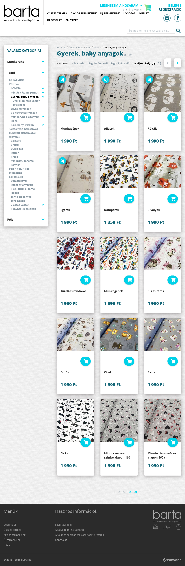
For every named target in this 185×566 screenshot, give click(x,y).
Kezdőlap (61, 47)
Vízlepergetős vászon (24, 112)
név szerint (79, 63)
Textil (11, 72)
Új (62, 79)
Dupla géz (17, 148)
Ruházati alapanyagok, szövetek (23, 135)
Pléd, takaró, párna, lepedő (23, 190)
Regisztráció (170, 10)
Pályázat (71, 20)
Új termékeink (110, 13)
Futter (15, 152)
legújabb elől (142, 63)
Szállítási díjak (63, 524)
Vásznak (14, 84)
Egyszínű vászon (21, 108)
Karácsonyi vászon (22, 125)
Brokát (15, 145)
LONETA (16, 88)
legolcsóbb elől (98, 63)
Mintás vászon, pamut (24, 92)
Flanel (14, 120)
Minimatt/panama (22, 160)
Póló (10, 219)
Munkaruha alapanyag (25, 116)
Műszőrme (15, 172)
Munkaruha (16, 61)
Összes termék (57, 13)
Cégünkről (10, 524)
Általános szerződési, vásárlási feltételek (79, 535)
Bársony (16, 141)
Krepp (14, 156)
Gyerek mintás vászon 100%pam (26, 102)
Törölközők (18, 200)
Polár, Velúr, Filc (19, 168)
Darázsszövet (19, 181)
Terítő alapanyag (21, 196)
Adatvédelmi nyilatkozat (69, 529)
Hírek (7, 545)
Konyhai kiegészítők (23, 209)
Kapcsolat (54, 20)
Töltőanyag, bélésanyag (23, 129)
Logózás (129, 13)
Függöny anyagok (22, 184)
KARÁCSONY (17, 80)
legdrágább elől (120, 63)
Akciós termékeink (84, 13)
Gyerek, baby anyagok (25, 96)
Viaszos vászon (20, 205)
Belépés (174, 6)
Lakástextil (16, 177)
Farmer (15, 164)
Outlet (144, 13)
